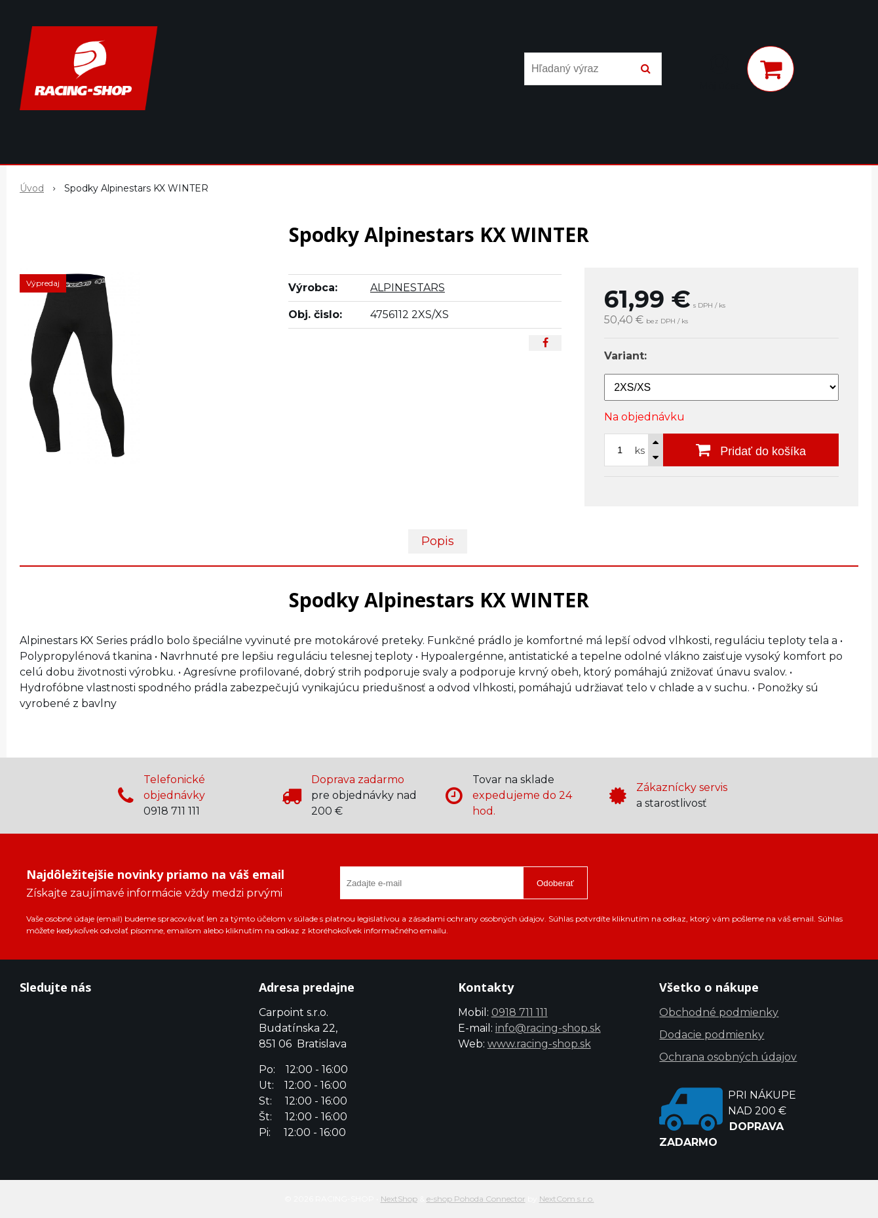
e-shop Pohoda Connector (476, 1199)
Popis (437, 541)
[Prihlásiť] (719, 71)
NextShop (399, 1199)
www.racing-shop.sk (539, 1044)
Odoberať (555, 883)
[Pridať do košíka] (751, 450)
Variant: (625, 356)
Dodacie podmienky (711, 1034)
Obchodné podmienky (718, 1012)
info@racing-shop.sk (548, 1028)
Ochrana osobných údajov (728, 1057)
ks (640, 451)
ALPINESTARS (407, 287)
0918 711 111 (519, 1012)
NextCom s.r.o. (566, 1199)
